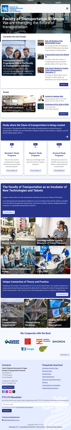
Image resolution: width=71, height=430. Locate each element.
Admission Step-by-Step (50, 368)
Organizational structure (50, 388)
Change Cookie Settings (54, 427)
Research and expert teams (51, 380)
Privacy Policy (40, 427)
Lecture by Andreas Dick (54, 96)
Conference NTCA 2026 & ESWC (57, 104)
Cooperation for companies (51, 385)
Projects (45, 382)
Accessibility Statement (27, 427)
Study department (48, 377)
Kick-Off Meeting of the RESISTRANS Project (54, 42)
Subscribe (6, 410)
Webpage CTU (13, 427)
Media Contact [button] (7, 387)
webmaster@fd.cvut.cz (11, 420)
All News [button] (63, 84)
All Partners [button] (64, 355)
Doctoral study (47, 371)
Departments (46, 374)
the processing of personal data (24, 407)
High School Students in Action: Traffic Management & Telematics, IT (56, 70)
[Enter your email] (35, 404)
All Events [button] (63, 114)
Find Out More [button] (11, 170)
